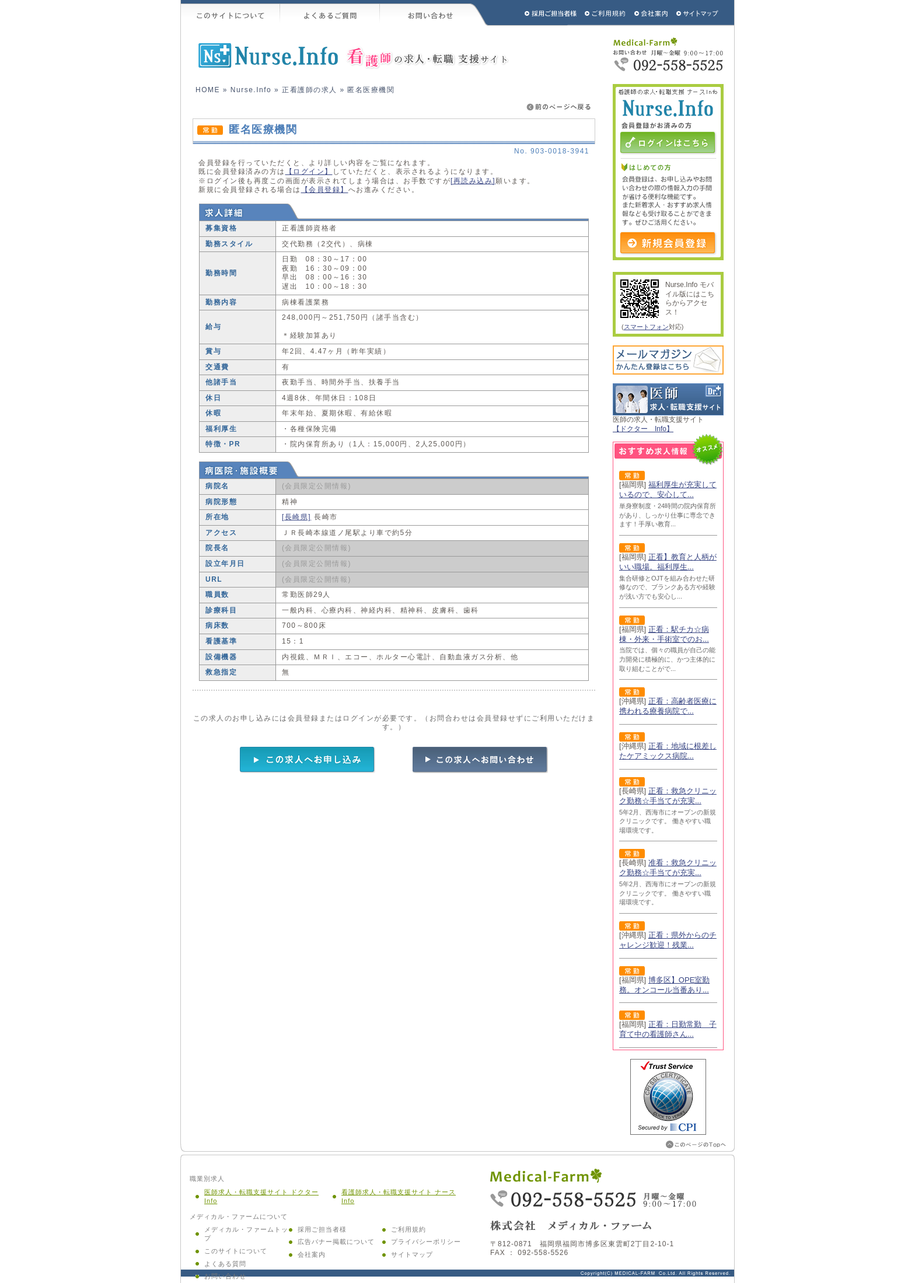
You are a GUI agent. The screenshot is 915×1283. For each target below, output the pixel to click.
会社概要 (651, 13)
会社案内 (312, 1254)
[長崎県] (296, 517)
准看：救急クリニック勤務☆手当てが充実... (668, 867)
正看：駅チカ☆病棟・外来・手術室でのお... (664, 634)
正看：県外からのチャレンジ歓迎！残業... (668, 940)
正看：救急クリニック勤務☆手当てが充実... (668, 795)
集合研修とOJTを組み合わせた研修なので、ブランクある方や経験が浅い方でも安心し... (667, 587)
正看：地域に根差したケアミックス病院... (668, 751)
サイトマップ (698, 13)
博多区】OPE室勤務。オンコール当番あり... (664, 985)
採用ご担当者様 (535, 13)
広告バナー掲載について (336, 1241)
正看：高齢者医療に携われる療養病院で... (668, 706)
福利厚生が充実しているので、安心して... (668, 489)
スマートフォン (646, 326)
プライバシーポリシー (426, 1241)
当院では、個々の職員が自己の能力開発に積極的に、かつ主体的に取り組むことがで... (667, 659)
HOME (207, 90)
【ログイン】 (309, 171)
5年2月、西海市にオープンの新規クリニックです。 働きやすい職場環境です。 (667, 821)
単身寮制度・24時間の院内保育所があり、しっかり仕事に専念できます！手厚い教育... (667, 514)
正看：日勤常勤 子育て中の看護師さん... (668, 1029)
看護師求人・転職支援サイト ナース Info (398, 1196)
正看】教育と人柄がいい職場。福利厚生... (668, 562)
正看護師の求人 (309, 90)
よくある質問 (225, 1263)
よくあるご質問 (330, 13)
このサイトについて (230, 13)
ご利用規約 (606, 13)
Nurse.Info (251, 90)
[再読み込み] (472, 181)
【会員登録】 (324, 190)
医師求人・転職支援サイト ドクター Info (261, 1196)
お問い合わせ (434, 13)
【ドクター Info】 (643, 429)
